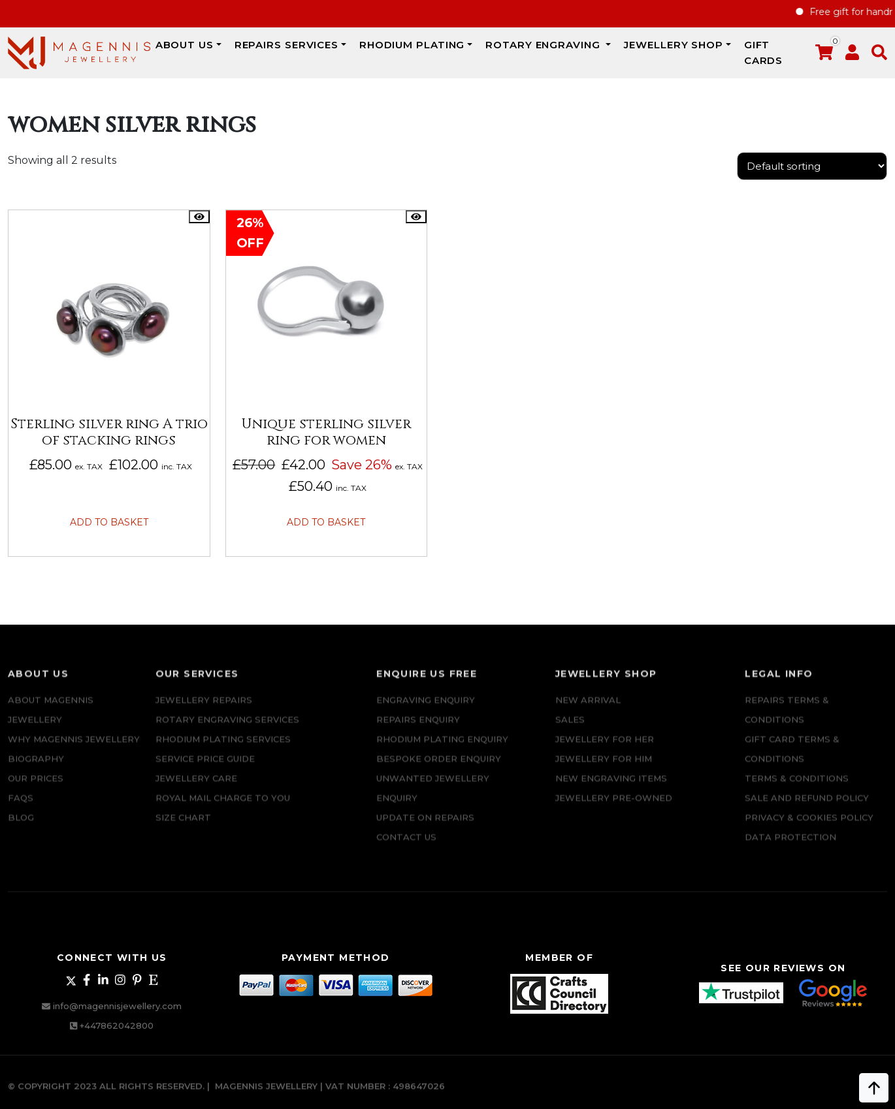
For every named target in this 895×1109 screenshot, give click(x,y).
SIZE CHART (183, 830)
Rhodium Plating (412, 45)
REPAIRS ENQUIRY (418, 732)
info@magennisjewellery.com (117, 1004)
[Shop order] (812, 166)
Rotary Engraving (544, 45)
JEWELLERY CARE (196, 791)
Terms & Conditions (797, 791)
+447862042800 (117, 1024)
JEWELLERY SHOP (673, 45)
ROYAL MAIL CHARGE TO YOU (222, 810)
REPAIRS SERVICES (286, 45)
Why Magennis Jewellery (74, 752)
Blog (21, 830)
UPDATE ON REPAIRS (425, 830)
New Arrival (588, 713)
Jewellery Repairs (203, 713)
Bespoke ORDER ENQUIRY (438, 771)
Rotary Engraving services (227, 732)
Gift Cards (763, 53)
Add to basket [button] (109, 521)
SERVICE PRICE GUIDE (205, 771)
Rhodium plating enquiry (442, 752)
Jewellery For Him (603, 771)
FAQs (20, 810)
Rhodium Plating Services (223, 752)
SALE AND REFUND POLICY (807, 810)
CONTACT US (406, 850)
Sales (570, 732)
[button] (879, 55)
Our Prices (35, 791)
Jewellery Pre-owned (613, 810)
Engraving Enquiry (425, 713)
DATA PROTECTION (790, 850)
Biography (36, 771)
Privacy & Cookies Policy (809, 830)
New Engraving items (611, 791)
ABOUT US (184, 45)
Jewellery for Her (604, 752)
